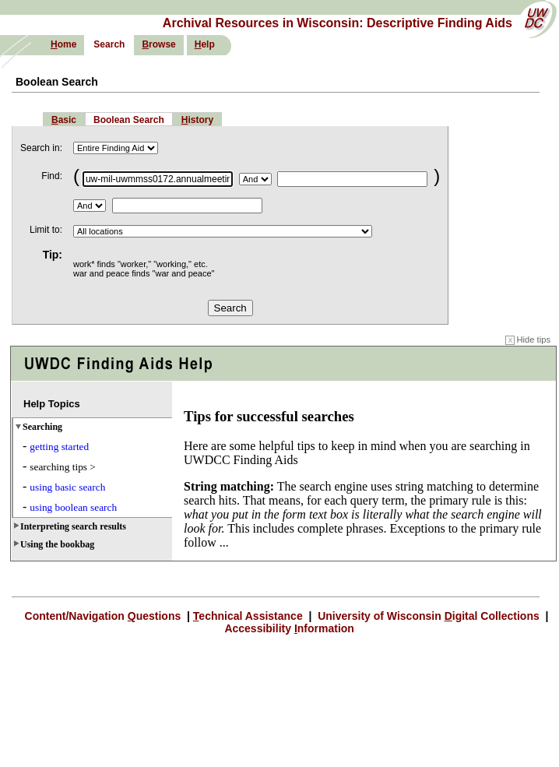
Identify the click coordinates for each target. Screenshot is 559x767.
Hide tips (527, 339)
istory (197, 119)
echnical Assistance (249, 616)
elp (205, 44)
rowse (158, 44)
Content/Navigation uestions (105, 616)
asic (63, 119)
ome (63, 44)
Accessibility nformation (288, 628)
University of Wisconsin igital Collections (428, 616)
